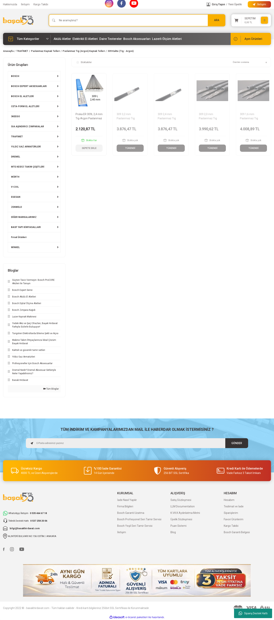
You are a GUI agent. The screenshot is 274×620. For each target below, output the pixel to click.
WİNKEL (15, 247)
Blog (173, 532)
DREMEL (15, 156)
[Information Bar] (259, 4)
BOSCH (15, 76)
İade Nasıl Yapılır (127, 499)
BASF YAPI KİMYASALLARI (26, 227)
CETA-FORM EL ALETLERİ (25, 106)
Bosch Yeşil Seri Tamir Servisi (134, 525)
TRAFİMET (17, 136)
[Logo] (18, 20)
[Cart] (251, 20)
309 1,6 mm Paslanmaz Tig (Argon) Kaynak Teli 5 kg (252, 116)
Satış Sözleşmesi (180, 499)
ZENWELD (16, 207)
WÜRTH (15, 177)
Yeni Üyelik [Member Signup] (235, 4)
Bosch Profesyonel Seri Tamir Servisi (139, 519)
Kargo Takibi (40, 4)
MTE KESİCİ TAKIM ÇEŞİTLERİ (27, 166)
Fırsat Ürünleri (18, 237)
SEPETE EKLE (89, 148)
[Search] (137, 20)
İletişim (25, 4)
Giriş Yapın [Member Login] (218, 4)
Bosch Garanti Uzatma (130, 512)
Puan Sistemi (178, 525)
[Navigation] (27, 39)
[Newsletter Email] (137, 443)
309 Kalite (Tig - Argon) (121, 51)
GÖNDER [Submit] (237, 443)
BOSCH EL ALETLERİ (22, 96)
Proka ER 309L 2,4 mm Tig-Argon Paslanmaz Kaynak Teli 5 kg (89, 116)
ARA (216, 20)
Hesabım (229, 499)
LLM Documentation (182, 506)
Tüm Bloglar (51, 389)
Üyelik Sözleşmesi (181, 519)
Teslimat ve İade (234, 506)
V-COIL (15, 187)
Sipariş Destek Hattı (253, 613)
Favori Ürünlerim (233, 519)
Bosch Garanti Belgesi (237, 532)
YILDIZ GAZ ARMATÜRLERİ (26, 146)
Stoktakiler (86, 62)
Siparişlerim (231, 512)
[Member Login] (208, 4)
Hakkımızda (10, 4)
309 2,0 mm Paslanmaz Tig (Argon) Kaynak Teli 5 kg (211, 116)
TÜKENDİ (130, 148)
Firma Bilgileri (125, 506)
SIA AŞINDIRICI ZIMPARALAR (27, 126)
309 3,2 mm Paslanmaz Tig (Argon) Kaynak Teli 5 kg (129, 116)
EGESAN (15, 197)
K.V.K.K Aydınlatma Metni (185, 512)
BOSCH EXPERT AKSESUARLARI (29, 86)
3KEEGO (15, 116)
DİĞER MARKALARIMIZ (24, 217)
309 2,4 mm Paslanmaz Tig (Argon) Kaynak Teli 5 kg (170, 116)
